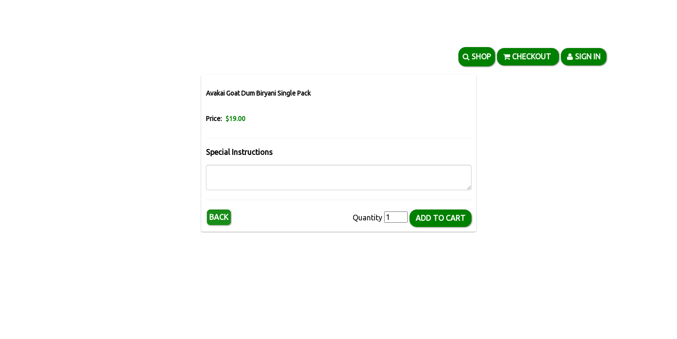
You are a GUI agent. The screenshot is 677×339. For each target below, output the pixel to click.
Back (218, 217)
